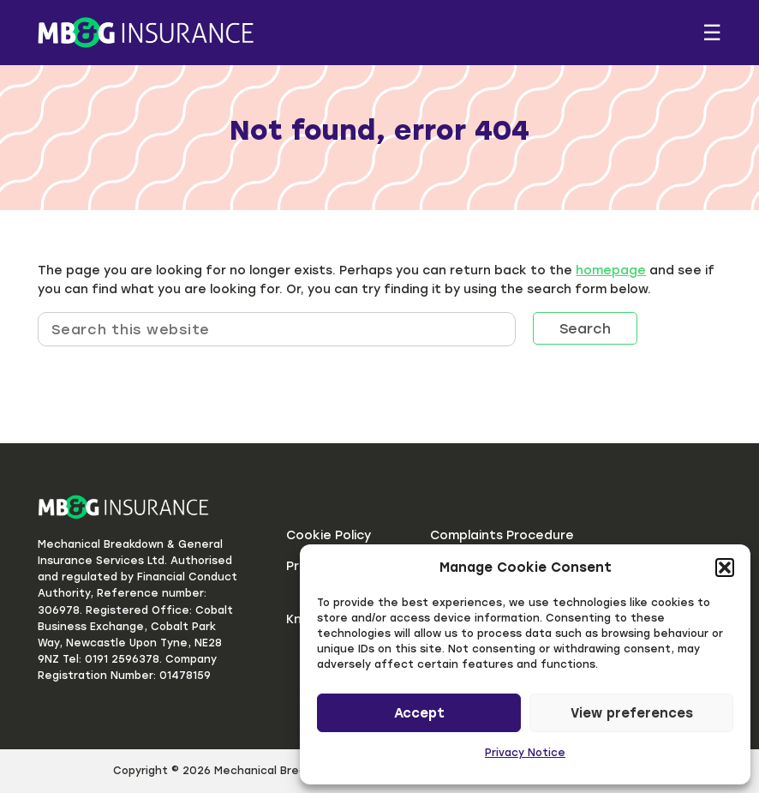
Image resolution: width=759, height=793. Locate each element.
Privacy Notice (525, 753)
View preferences (632, 713)
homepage (611, 270)
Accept (419, 713)
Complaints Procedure (502, 535)
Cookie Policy (328, 535)
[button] (724, 567)
